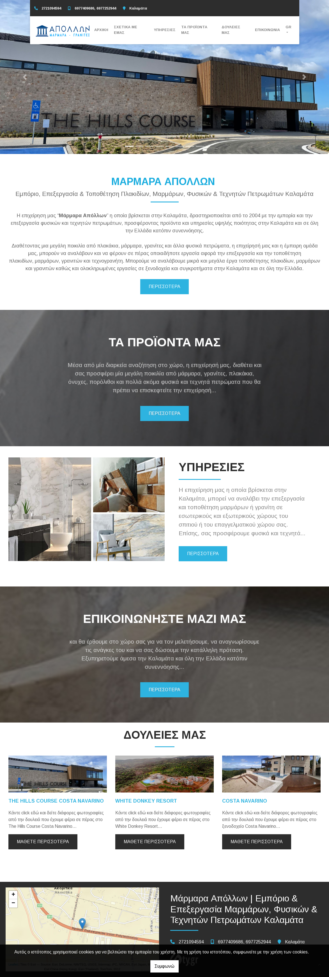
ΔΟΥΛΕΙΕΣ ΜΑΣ (231, 29)
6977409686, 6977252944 (95, 8)
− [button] (13, 903)
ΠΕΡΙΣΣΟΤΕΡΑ (164, 286)
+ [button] (13, 895)
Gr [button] (288, 27)
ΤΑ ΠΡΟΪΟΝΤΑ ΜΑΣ (194, 29)
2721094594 (51, 8)
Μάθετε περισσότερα (43, 841)
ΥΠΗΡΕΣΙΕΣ (165, 30)
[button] (24, 77)
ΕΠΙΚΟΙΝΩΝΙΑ (267, 30)
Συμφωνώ (164, 966)
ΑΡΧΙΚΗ (101, 30)
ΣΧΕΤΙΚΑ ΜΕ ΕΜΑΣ (125, 29)
